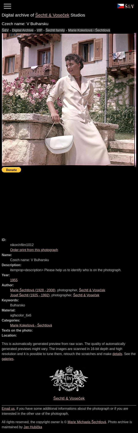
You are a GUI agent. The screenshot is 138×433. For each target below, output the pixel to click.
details (117, 354)
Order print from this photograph (34, 250)
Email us (8, 408)
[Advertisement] (70, 203)
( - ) (32, 290)
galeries (7, 359)
